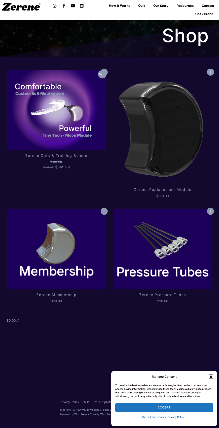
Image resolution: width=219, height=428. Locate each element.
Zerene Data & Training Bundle (56, 155)
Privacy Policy (176, 417)
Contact (208, 6)
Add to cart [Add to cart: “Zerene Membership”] (104, 211)
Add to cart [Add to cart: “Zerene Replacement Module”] (210, 72)
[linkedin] (82, 5)
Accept (164, 407)
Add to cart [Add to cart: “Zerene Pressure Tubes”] (210, 211)
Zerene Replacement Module (162, 189)
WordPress (80, 414)
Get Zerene (204, 14)
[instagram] (55, 5)
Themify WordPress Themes (106, 414)
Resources (185, 6)
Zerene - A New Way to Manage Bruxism (86, 409)
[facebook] (64, 5)
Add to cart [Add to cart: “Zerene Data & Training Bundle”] (104, 72)
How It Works (119, 6)
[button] (211, 377)
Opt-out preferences (154, 417)
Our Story (161, 6)
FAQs (85, 402)
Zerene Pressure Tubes (162, 295)
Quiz (141, 6)
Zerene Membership (56, 295)
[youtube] (73, 5)
